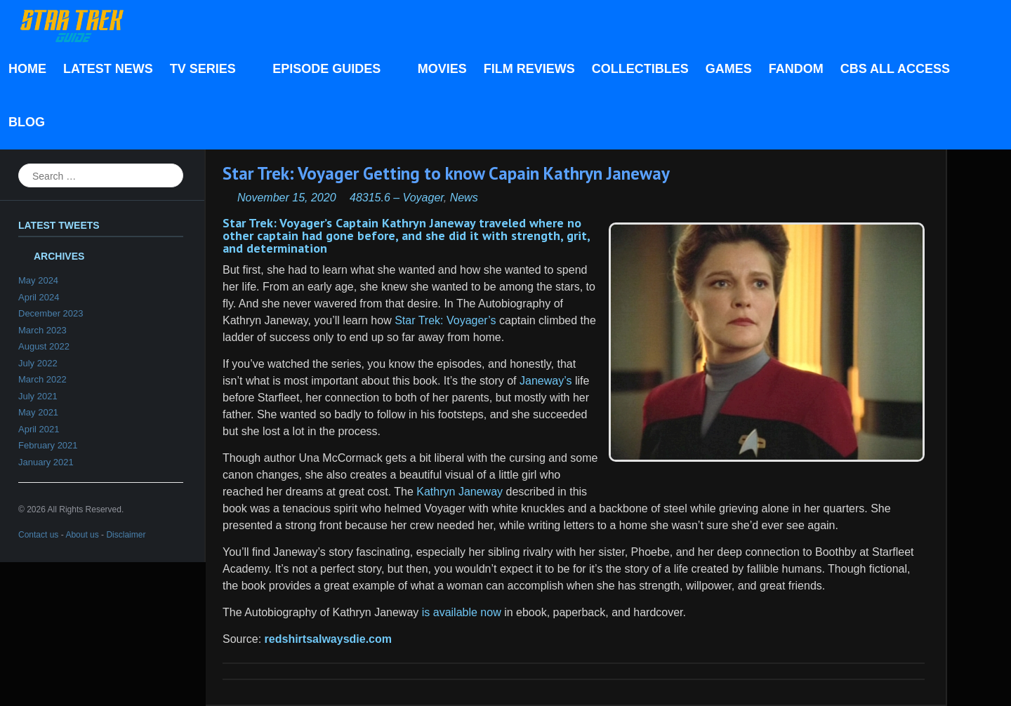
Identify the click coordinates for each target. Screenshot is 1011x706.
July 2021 (38, 396)
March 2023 (42, 330)
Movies (442, 69)
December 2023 (51, 313)
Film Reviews (529, 69)
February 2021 (48, 445)
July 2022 (38, 363)
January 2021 (46, 462)
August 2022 (44, 346)
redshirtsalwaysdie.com (328, 639)
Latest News (108, 69)
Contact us (38, 535)
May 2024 (38, 280)
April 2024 (39, 297)
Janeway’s (545, 381)
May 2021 (38, 412)
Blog (26, 122)
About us (81, 535)
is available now (461, 612)
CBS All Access (895, 69)
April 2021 (39, 429)
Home (27, 69)
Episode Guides (330, 70)
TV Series (206, 70)
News (464, 198)
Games (729, 69)
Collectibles (640, 69)
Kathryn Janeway (459, 492)
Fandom (796, 69)
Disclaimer (125, 535)
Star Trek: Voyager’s (445, 320)
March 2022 (42, 379)
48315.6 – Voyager (397, 198)
